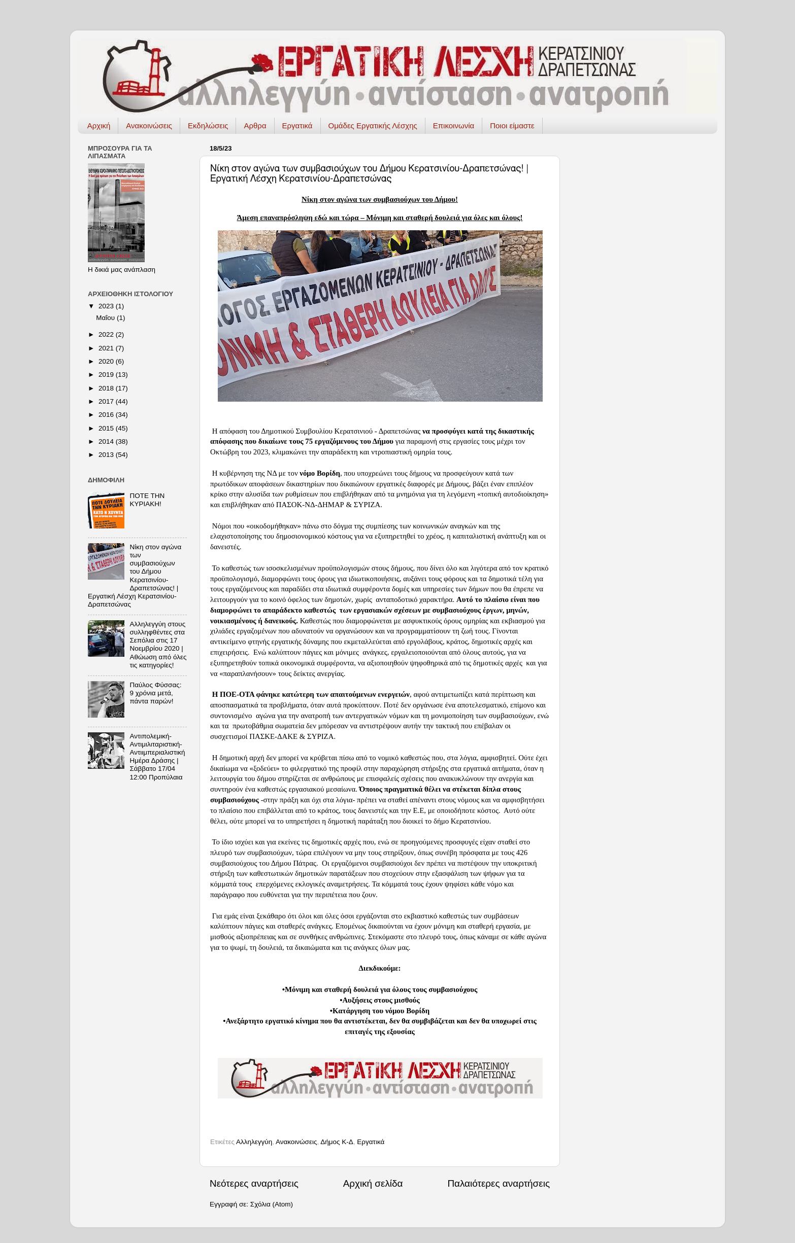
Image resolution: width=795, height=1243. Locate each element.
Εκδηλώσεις (208, 125)
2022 (107, 334)
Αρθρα (255, 125)
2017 (107, 401)
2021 (107, 348)
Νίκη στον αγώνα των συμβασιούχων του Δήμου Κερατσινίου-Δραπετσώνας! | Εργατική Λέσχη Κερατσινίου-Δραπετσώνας (134, 575)
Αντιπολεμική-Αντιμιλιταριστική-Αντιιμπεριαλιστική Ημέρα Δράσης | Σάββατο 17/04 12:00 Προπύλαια (157, 756)
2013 (107, 454)
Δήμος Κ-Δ (336, 1142)
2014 (107, 441)
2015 (107, 428)
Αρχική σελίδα (373, 1183)
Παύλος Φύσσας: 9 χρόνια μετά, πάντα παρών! (155, 693)
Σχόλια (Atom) (271, 1204)
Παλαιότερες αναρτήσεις (498, 1183)
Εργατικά (297, 125)
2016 (107, 414)
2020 (107, 361)
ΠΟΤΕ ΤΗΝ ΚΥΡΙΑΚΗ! (146, 500)
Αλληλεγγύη (254, 1142)
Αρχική (99, 125)
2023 (107, 306)
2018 (107, 388)
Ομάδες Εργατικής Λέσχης (372, 125)
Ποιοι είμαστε (512, 125)
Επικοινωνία (453, 125)
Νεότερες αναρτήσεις (254, 1183)
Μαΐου (106, 318)
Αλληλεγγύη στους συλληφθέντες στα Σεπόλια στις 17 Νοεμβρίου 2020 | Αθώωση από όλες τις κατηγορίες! (157, 644)
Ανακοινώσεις (149, 125)
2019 (107, 374)
